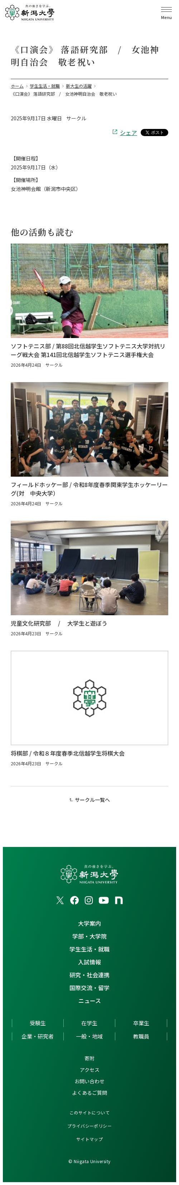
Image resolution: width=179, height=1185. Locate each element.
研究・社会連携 (89, 974)
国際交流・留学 (89, 987)
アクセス (90, 1069)
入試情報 (89, 962)
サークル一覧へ (92, 799)
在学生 (89, 1023)
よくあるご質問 (89, 1092)
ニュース (89, 1000)
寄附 (89, 1058)
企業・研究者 (37, 1036)
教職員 (141, 1036)
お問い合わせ (89, 1081)
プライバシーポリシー (89, 1126)
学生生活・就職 (89, 949)
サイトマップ (89, 1139)
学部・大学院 (89, 936)
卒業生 (141, 1023)
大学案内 (89, 923)
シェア (128, 132)
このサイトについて (89, 1112)
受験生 (38, 1023)
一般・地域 (89, 1036)
